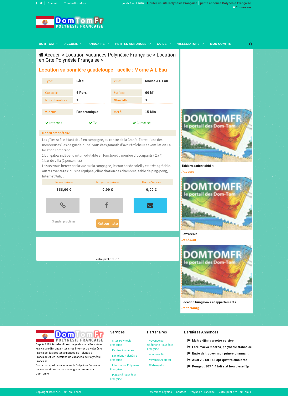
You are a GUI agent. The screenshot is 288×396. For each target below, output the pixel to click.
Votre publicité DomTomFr (235, 392)
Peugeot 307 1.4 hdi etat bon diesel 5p (220, 366)
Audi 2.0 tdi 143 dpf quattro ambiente (219, 360)
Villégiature (188, 43)
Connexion (243, 7)
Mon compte (220, 43)
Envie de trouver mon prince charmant (220, 353)
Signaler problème (64, 221)
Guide (162, 43)
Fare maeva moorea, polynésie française (222, 347)
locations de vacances (59, 369)
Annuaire (96, 43)
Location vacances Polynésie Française (109, 55)
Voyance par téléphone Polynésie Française (160, 345)
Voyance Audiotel (160, 360)
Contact (52, 3)
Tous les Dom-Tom (75, 3)
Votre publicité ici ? (107, 259)
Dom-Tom (46, 43)
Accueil (71, 43)
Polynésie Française (202, 392)
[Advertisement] (186, 24)
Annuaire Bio (157, 354)
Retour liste (107, 223)
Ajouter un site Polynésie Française (171, 3)
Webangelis (156, 365)
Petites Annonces (130, 43)
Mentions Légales (161, 392)
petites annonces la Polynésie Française (76, 365)
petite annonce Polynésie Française (225, 3)
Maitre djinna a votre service (213, 340)
